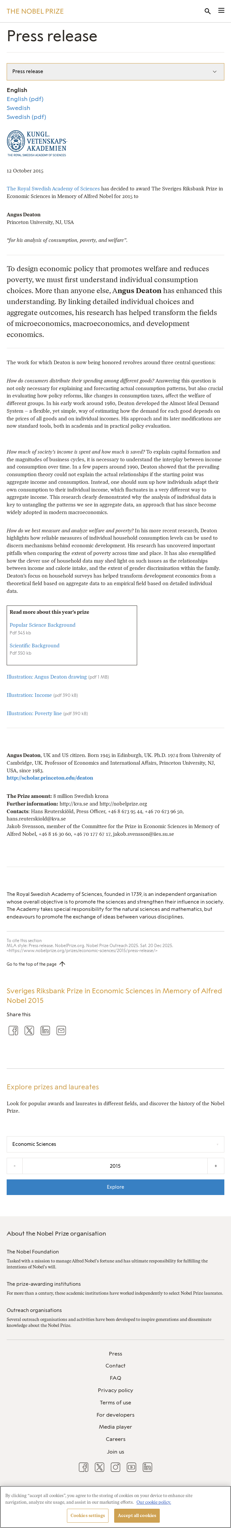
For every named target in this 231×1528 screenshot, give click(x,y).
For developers (115, 1415)
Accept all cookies (137, 1515)
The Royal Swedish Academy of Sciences (53, 189)
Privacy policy (115, 1390)
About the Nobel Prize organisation (56, 1233)
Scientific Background (35, 646)
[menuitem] (115, 1354)
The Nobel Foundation (33, 1252)
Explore (115, 1187)
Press (115, 1354)
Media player (115, 1427)
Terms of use (115, 1402)
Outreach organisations (34, 1310)
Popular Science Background (43, 625)
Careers (115, 1439)
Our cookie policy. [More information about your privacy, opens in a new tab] (153, 1502)
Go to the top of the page (32, 964)
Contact (115, 1366)
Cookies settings (88, 1515)
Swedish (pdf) (26, 117)
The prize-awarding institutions (44, 1284)
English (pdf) (25, 99)
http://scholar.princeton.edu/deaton (50, 778)
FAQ (115, 1378)
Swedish (18, 108)
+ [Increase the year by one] (215, 1166)
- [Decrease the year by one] (15, 1166)
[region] (115, 1507)
